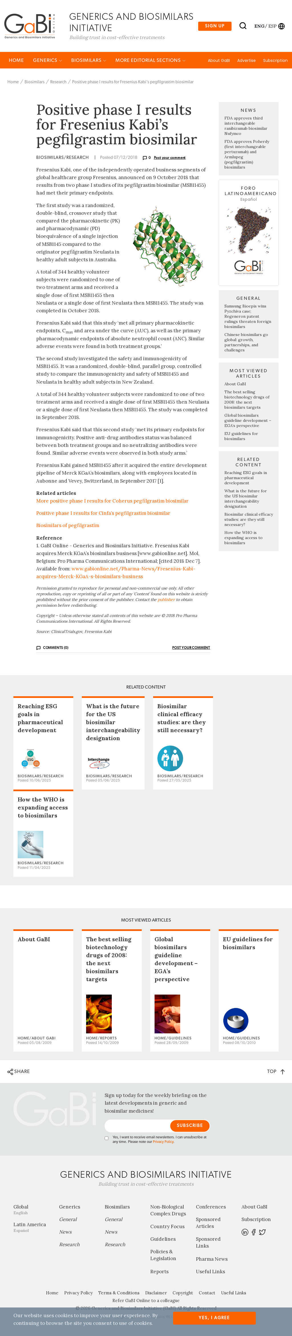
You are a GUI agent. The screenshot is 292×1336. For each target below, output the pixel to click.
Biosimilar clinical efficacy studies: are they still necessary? (248, 519)
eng (259, 26)
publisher (166, 599)
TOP (276, 1071)
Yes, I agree (214, 1318)
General (68, 1219)
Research (58, 82)
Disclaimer (156, 1293)
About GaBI (219, 61)
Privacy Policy (163, 1142)
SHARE (18, 1072)
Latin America (31, 1227)
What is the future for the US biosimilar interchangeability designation (245, 499)
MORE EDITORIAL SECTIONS (150, 60)
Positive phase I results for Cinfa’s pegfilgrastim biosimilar (103, 513)
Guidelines (163, 1239)
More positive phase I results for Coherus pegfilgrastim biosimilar (112, 501)
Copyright (183, 1293)
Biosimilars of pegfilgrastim (67, 526)
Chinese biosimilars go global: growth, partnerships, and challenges (246, 342)
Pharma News (212, 1259)
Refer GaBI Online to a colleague (146, 1300)
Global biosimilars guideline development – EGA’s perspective (247, 420)
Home (16, 60)
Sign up (215, 26)
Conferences (211, 1207)
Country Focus (167, 1227)
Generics (47, 60)
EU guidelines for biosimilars (241, 436)
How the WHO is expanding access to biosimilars (243, 538)
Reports (159, 1272)
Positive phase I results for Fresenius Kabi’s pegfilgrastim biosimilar (133, 82)
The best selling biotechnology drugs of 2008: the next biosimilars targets (246, 400)
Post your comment (170, 158)
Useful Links (210, 1272)
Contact (207, 1293)
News (65, 1232)
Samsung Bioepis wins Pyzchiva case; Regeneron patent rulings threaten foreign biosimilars (247, 316)
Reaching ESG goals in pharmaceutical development (245, 478)
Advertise (246, 61)
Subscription (275, 61)
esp (272, 26)
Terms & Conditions (118, 1293)
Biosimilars (88, 60)
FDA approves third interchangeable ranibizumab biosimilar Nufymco (245, 126)
